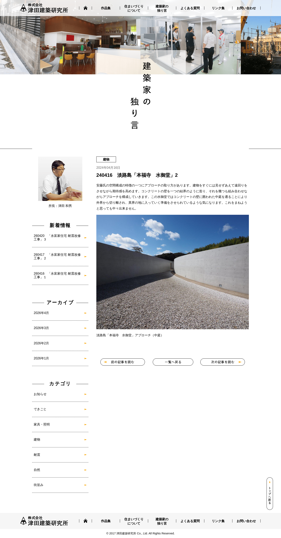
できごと (40, 409)
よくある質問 (190, 8)
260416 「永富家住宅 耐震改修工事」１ (57, 275)
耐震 (37, 454)
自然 (37, 470)
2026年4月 (41, 313)
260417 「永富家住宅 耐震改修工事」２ (57, 256)
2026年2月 (41, 343)
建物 (37, 439)
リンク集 (218, 8)
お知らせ (40, 394)
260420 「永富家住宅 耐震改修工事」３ (57, 237)
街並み (38, 485)
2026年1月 (41, 358)
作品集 (106, 8)
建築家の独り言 (162, 8)
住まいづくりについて (134, 8)
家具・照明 (42, 424)
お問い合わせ (246, 8)
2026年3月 (41, 328)
